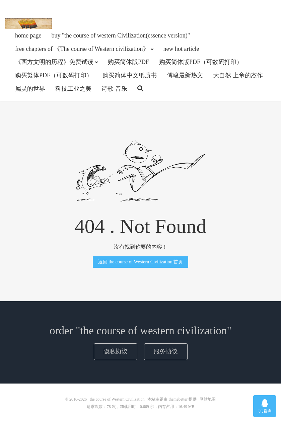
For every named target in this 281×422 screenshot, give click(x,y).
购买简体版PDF (128, 62)
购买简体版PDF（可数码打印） (200, 62)
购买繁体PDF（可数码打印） (53, 75)
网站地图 (208, 399)
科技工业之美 (73, 88)
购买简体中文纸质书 (129, 75)
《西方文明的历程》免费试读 (54, 62)
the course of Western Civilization (28, 23)
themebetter (178, 399)
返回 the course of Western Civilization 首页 (140, 261)
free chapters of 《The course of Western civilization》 (82, 49)
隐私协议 (115, 351)
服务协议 (166, 351)
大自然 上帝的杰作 (238, 75)
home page (28, 35)
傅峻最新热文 (185, 75)
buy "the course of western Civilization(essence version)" (120, 35)
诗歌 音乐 (114, 88)
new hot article (181, 49)
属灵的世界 (30, 88)
